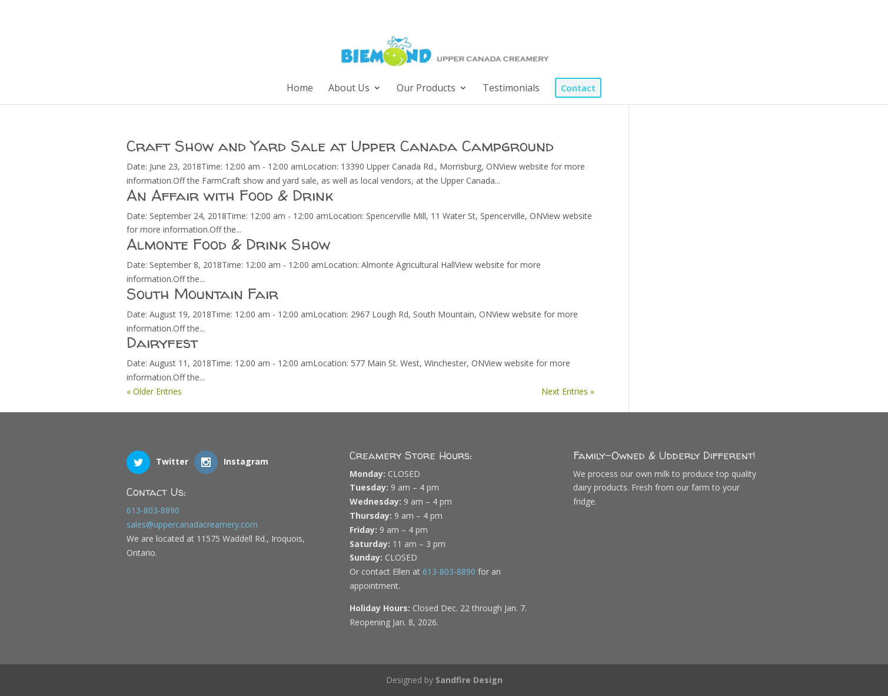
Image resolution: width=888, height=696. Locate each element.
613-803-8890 (153, 510)
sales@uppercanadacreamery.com (192, 524)
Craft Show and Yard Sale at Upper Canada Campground (340, 145)
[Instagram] (743, 13)
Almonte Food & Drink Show (228, 244)
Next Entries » (567, 391)
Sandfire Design (469, 679)
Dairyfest (162, 342)
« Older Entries (154, 391)
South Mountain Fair (202, 293)
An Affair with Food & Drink (230, 195)
